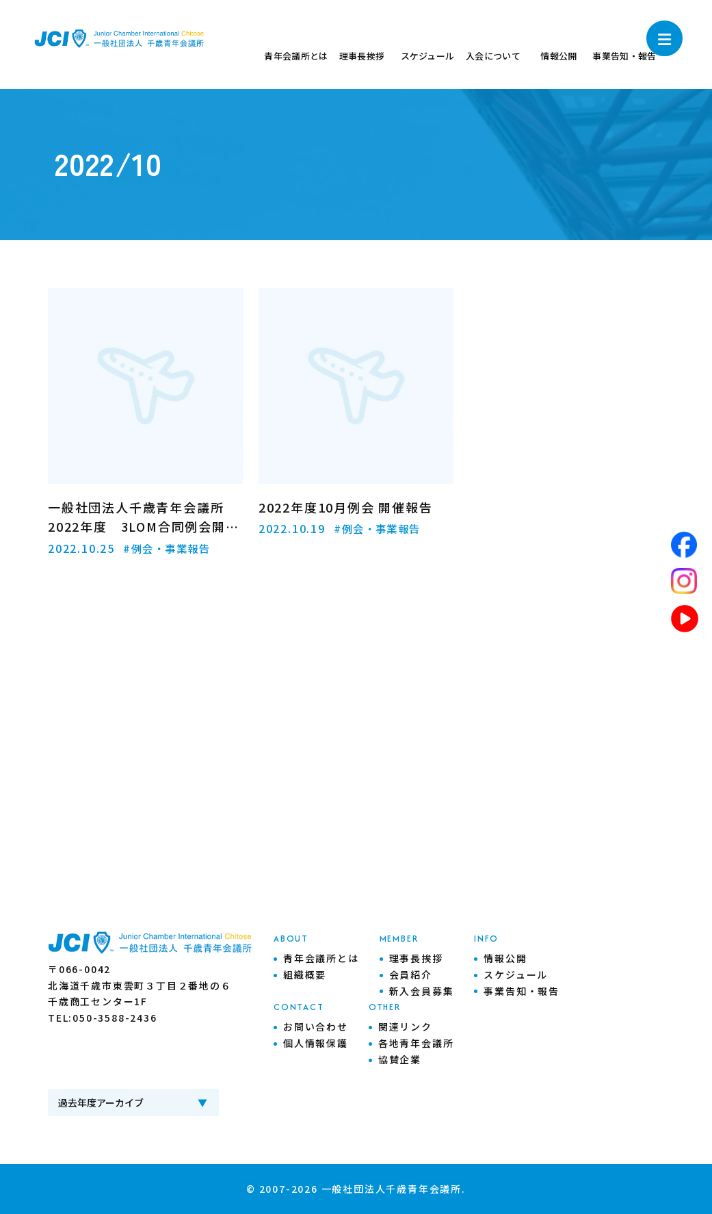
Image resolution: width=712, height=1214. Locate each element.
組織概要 (304, 974)
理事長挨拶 (416, 958)
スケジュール (516, 974)
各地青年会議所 (416, 1043)
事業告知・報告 (521, 991)
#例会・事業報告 (169, 548)
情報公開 (505, 958)
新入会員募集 (421, 991)
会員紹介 (410, 974)
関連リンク (405, 1026)
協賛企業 (399, 1059)
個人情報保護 (315, 1043)
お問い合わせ (315, 1026)
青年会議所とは (321, 958)
